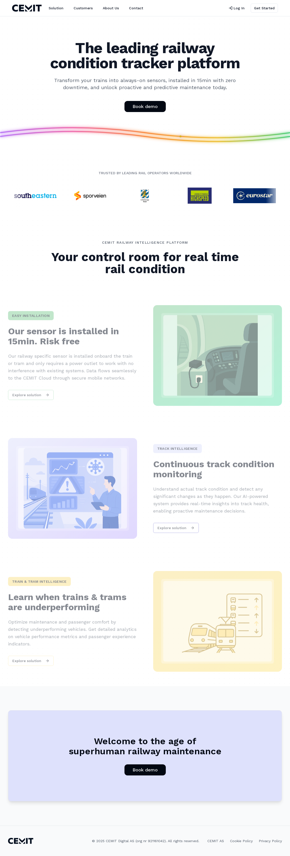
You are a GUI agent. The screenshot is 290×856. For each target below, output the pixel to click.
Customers (83, 8)
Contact (136, 8)
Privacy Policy (270, 841)
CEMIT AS (215, 841)
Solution (56, 8)
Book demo (145, 106)
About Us (111, 8)
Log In (237, 8)
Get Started (264, 8)
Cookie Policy (241, 841)
